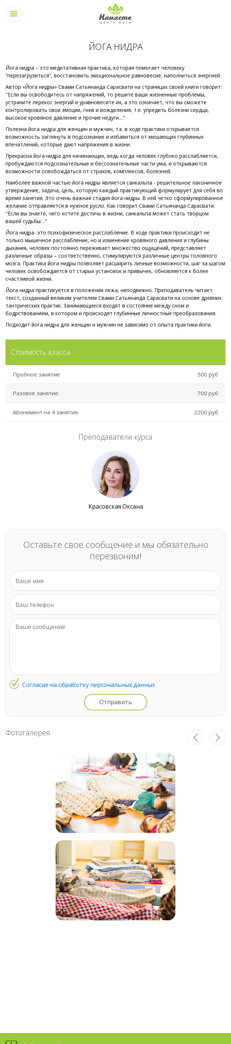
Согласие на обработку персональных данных (88, 685)
